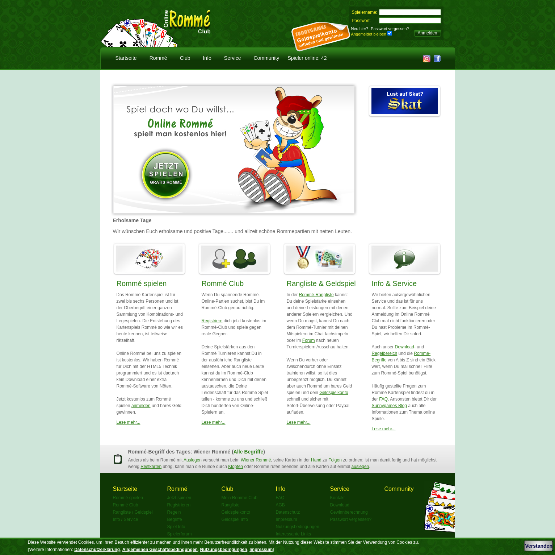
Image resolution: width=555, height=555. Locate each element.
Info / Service (125, 519)
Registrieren (179, 505)
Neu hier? (360, 28)
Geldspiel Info (235, 519)
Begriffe (174, 519)
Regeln (174, 512)
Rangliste (231, 505)
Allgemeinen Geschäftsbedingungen (160, 549)
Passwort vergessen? (390, 28)
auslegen (360, 466)
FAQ (383, 399)
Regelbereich (385, 353)
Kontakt (337, 498)
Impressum (286, 519)
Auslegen (193, 460)
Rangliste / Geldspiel (133, 512)
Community (266, 58)
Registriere (212, 320)
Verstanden (538, 546)
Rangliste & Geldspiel (321, 283)
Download (404, 346)
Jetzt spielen (179, 498)
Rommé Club (223, 283)
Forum (308, 340)
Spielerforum (179, 534)
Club (185, 58)
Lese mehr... (128, 422)
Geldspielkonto (333, 392)
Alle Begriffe (248, 452)
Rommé (158, 58)
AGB (280, 505)
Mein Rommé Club (239, 498)
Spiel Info (176, 527)
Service (232, 58)
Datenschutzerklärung (97, 549)
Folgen (335, 460)
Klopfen (235, 466)
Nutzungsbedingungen (297, 527)
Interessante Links (293, 534)
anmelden (141, 405)
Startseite (126, 58)
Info (207, 58)
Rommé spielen (142, 283)
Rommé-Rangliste (316, 294)
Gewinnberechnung (349, 512)
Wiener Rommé (256, 460)
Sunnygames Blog (389, 405)
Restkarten (150, 466)
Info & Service (394, 283)
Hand (316, 460)
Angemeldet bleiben (368, 34)
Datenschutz (288, 512)
